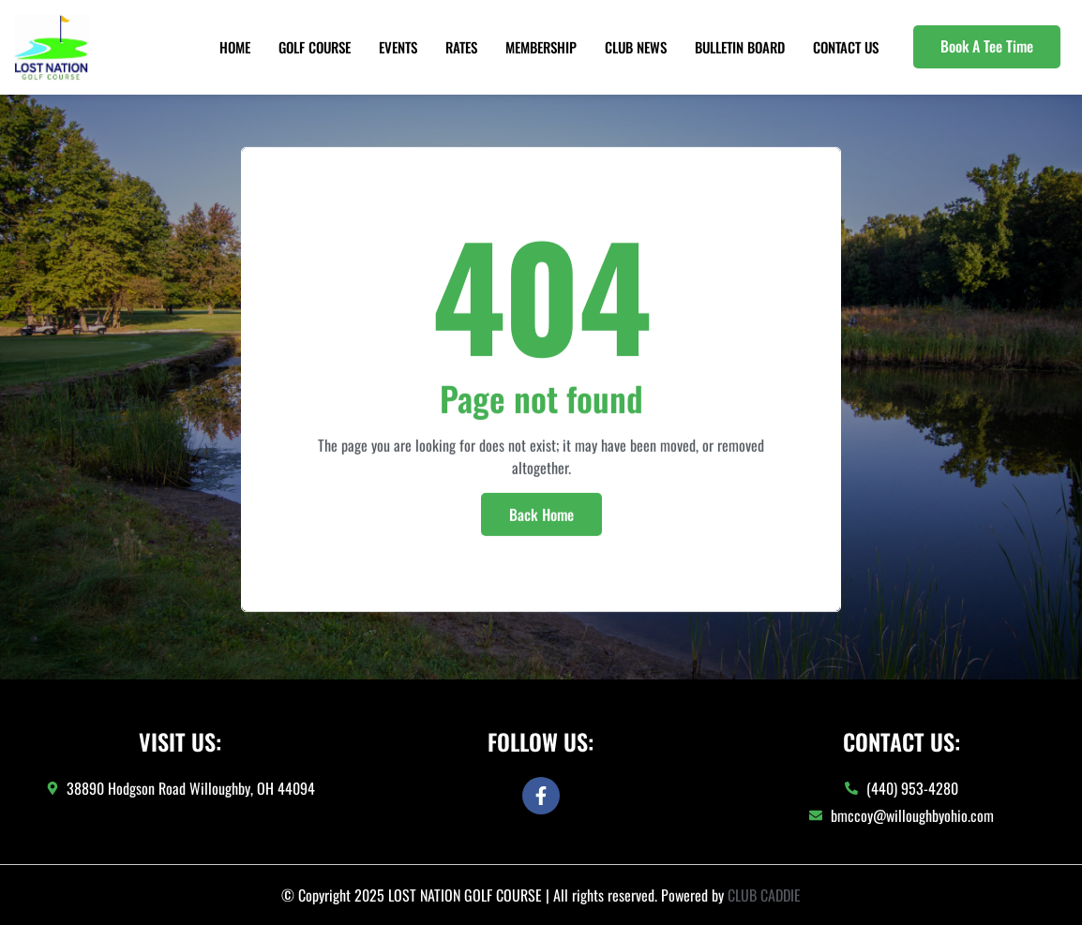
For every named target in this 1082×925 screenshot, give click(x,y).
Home (234, 47)
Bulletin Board (740, 47)
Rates (461, 47)
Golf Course (314, 47)
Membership (541, 47)
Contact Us (846, 47)
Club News (636, 47)
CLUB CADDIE (764, 895)
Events (398, 47)
